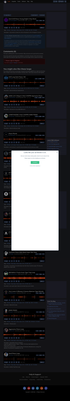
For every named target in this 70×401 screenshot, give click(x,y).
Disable (35, 162)
